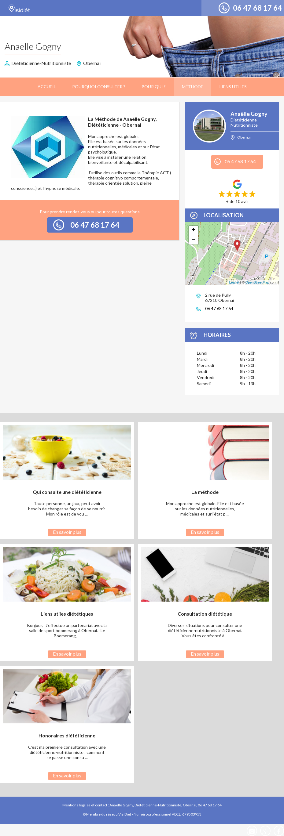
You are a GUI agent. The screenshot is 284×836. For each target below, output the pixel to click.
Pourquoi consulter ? (98, 86)
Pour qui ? (154, 86)
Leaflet (234, 282)
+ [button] (194, 230)
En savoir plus (67, 532)
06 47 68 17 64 (257, 7)
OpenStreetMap (257, 282)
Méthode (192, 86)
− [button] (194, 239)
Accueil (47, 86)
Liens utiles (233, 86)
